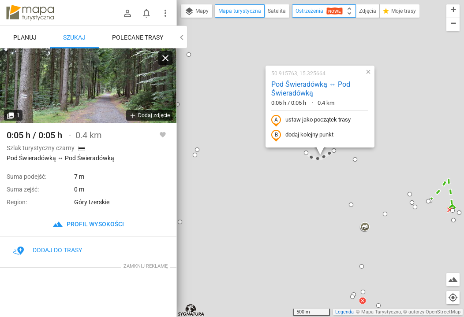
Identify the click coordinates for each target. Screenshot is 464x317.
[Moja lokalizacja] (453, 297)
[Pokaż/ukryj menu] (165, 13)
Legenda (344, 312)
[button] (177, 104)
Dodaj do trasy (47, 250)
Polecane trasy (137, 37)
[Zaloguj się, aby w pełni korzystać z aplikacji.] (163, 134)
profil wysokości (88, 224)
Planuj (25, 37)
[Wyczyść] (165, 58)
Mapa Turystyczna (381, 312)
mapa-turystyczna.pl (30, 13)
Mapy (196, 11)
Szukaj (74, 37)
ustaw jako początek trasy (311, 120)
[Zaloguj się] (127, 13)
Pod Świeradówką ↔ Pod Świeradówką (310, 89)
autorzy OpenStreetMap (434, 312)
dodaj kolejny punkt (302, 135)
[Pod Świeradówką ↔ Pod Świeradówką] (88, 85)
